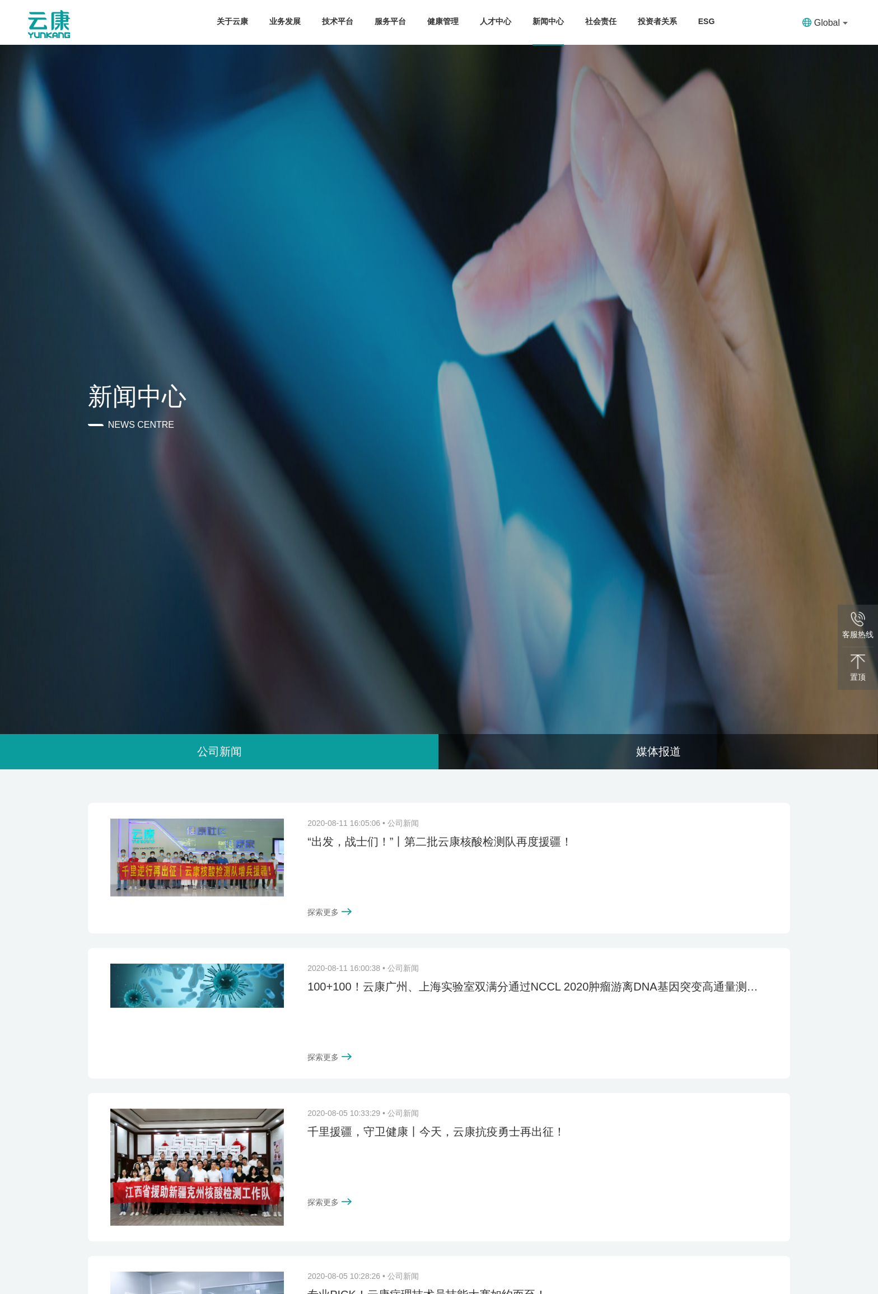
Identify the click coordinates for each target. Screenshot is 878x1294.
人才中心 (495, 21)
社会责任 (601, 21)
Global (825, 22)
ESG (706, 21)
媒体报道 (658, 751)
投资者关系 (657, 21)
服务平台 (390, 21)
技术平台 (337, 21)
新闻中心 (548, 21)
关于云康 (232, 21)
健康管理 (443, 21)
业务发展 (285, 21)
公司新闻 (219, 751)
